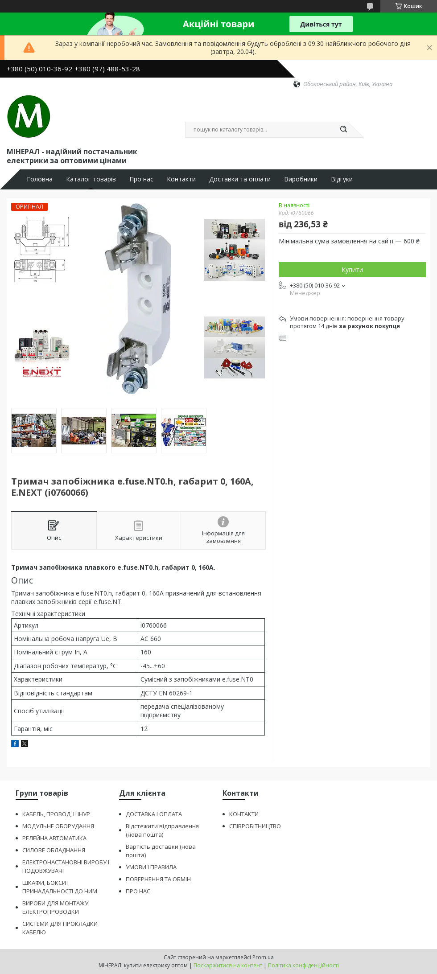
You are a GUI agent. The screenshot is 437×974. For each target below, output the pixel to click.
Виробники (300, 179)
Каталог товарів (91, 179)
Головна (40, 179)
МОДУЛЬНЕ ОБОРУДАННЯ (58, 826)
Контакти (181, 179)
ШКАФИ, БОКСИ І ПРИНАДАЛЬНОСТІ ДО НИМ (59, 887)
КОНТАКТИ (244, 814)
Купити (352, 269)
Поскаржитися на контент (228, 965)
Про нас (141, 179)
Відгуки (342, 179)
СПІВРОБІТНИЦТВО (255, 826)
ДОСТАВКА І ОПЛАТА (154, 814)
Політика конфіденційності (303, 965)
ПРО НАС (138, 891)
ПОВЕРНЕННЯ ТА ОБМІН (158, 879)
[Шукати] (343, 130)
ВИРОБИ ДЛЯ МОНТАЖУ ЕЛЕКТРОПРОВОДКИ (55, 907)
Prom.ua (263, 957)
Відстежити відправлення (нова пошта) (162, 830)
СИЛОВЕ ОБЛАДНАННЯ (53, 850)
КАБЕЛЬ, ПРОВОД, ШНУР (56, 814)
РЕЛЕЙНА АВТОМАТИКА (54, 838)
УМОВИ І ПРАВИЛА (151, 867)
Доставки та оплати (240, 179)
